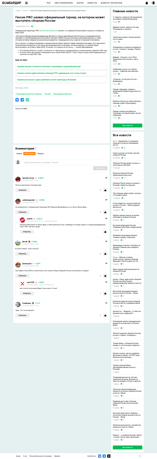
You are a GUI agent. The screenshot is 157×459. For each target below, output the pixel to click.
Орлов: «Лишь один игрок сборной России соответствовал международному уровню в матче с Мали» (127, 281)
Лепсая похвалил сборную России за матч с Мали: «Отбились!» (127, 334)
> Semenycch (49, 285)
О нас (25, 456)
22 (124, 148)
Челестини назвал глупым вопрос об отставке (127, 38)
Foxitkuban (26, 303)
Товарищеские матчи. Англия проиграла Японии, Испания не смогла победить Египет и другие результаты (126, 379)
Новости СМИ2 (21, 109)
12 (124, 348)
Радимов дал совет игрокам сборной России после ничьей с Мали (125, 403)
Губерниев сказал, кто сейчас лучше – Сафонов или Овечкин (125, 70)
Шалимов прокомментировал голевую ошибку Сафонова (125, 236)
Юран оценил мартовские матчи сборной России (126, 270)
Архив (18, 456)
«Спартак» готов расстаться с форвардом (125, 80)
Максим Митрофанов (48, 31)
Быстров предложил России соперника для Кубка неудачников (127, 226)
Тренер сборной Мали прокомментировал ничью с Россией (124, 367)
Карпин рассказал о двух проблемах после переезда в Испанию (46, 79)
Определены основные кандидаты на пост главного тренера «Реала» (127, 48)
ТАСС (26, 88)
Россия (48, 94)
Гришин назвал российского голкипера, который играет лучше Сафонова (127, 113)
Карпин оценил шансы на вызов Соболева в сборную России (126, 216)
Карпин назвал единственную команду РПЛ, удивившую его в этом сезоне (51, 73)
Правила (57, 456)
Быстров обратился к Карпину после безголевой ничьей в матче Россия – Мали (126, 415)
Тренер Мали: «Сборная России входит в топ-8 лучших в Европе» (126, 344)
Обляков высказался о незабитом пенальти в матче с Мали (127, 426)
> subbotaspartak (50, 221)
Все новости (128, 125)
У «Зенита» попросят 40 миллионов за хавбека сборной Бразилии (127, 18)
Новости (25, 10)
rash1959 (30, 282)
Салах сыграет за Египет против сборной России (126, 154)
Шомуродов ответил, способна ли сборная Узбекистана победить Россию (126, 247)
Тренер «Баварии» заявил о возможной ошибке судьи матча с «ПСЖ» (127, 91)
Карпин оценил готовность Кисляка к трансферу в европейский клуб (48, 66)
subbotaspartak (28, 200)
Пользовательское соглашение (40, 456)
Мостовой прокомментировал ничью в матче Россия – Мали (125, 292)
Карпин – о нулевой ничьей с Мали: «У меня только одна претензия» (127, 436)
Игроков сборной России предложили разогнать (123, 174)
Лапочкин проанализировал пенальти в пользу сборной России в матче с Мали (127, 391)
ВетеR (24, 242)
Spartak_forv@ (28, 178)
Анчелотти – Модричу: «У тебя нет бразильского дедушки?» (127, 312)
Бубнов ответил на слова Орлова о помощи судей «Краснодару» (127, 102)
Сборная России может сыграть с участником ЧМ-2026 (126, 164)
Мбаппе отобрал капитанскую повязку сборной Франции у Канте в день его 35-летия (125, 259)
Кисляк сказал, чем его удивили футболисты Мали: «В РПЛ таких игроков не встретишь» (126, 355)
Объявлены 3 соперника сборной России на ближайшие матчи (125, 143)
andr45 (29, 219)
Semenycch (27, 264)
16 (124, 158)
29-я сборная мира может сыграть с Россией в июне (127, 194)
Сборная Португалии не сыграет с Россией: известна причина (126, 184)
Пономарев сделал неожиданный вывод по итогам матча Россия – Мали (126, 323)
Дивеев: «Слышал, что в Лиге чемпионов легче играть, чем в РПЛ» (125, 59)
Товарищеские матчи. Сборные (29, 94)
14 (124, 178)
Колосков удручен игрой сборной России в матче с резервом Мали (126, 302)
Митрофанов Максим (62, 94)
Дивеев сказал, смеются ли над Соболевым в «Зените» (126, 28)
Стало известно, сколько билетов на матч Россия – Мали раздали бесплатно (126, 205)
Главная (18, 10)
